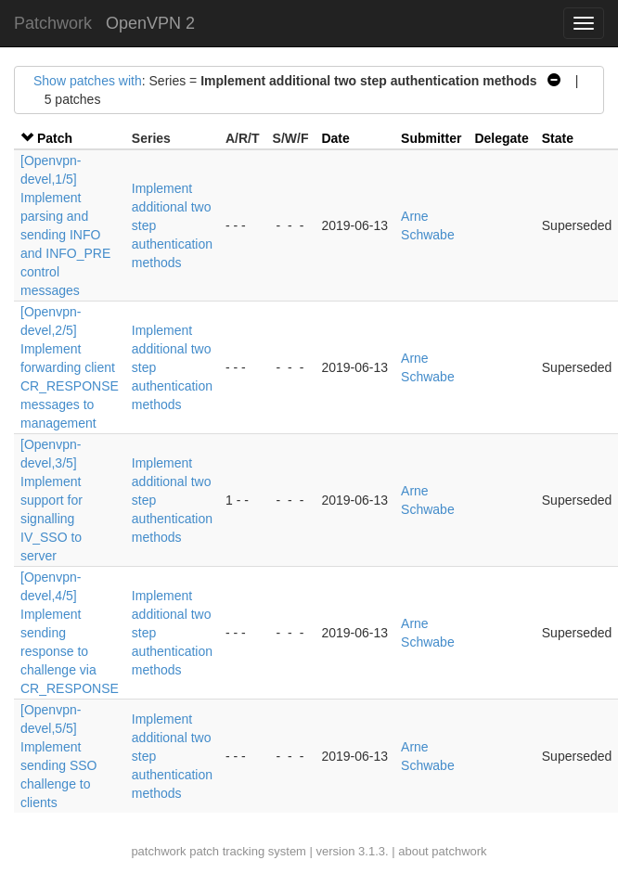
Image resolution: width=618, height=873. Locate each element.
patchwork (158, 851)
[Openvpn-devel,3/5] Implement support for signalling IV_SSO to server (51, 500)
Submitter (431, 138)
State (557, 138)
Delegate (501, 138)
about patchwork (442, 851)
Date (335, 138)
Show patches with (87, 80)
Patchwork (53, 23)
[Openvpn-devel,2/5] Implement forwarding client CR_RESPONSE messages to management (69, 367)
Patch (54, 138)
